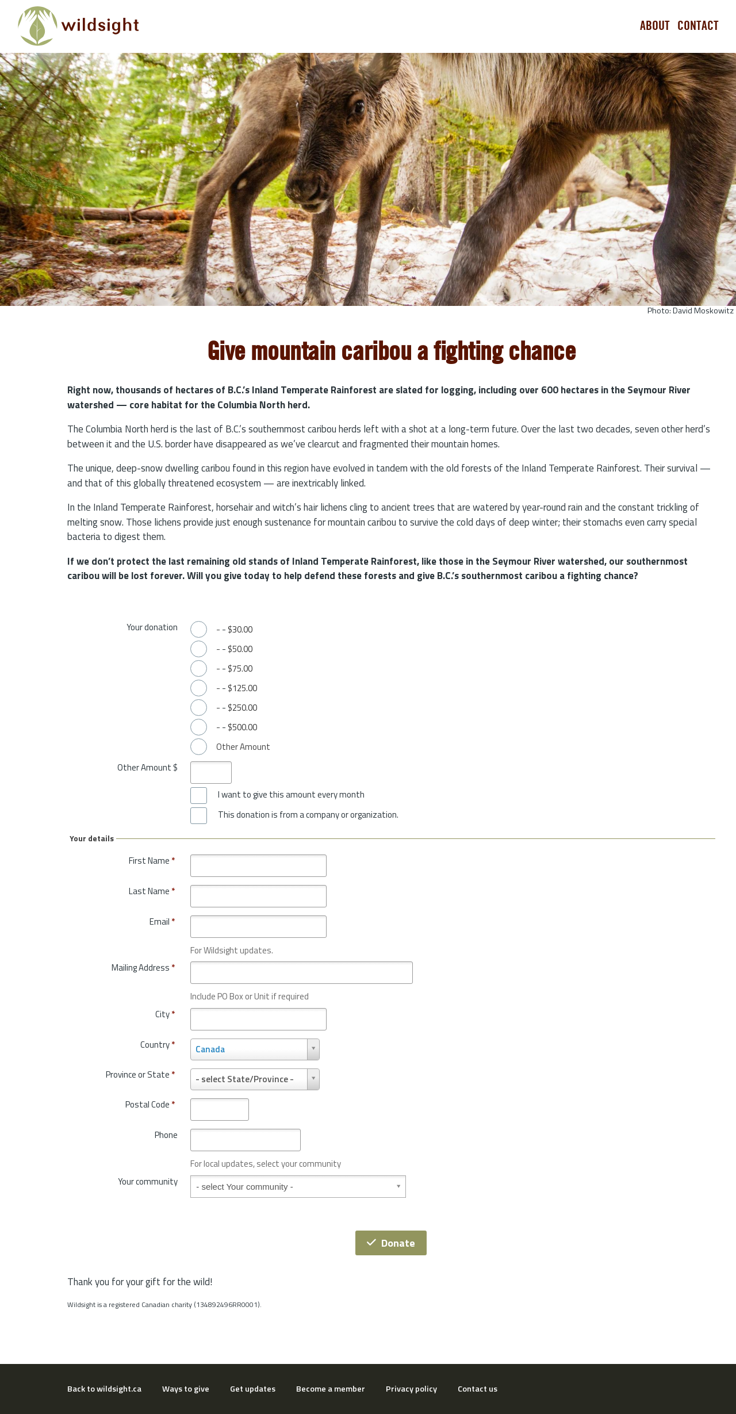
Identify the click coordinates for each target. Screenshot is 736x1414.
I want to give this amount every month (291, 794)
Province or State (140, 1074)
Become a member (330, 1388)
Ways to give (185, 1388)
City (165, 1014)
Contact (698, 26)
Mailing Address (143, 967)
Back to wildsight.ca (104, 1388)
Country (157, 1044)
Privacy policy (411, 1388)
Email (162, 921)
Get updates (252, 1388)
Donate (391, 1243)
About (655, 26)
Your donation (152, 627)
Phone (166, 1134)
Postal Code (150, 1104)
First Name (152, 860)
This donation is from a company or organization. (308, 814)
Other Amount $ (147, 767)
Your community (148, 1181)
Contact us (477, 1388)
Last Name (152, 891)
